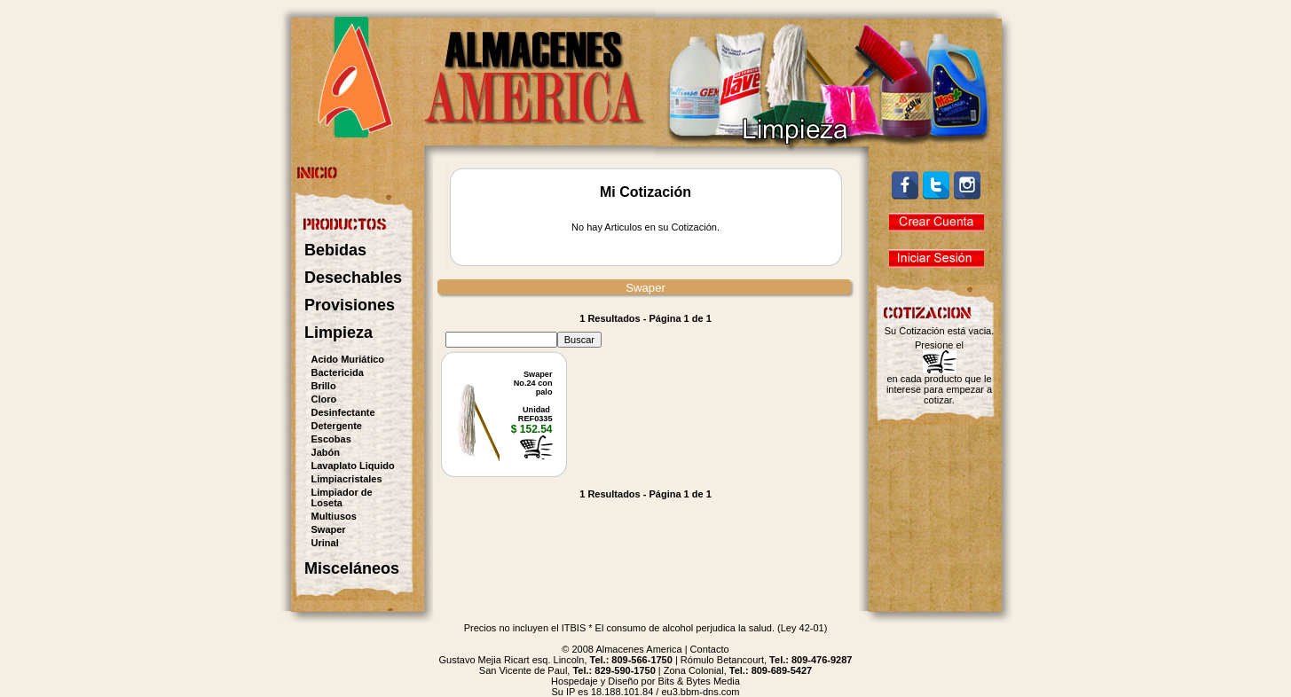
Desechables (353, 277)
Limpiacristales (346, 479)
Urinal (325, 542)
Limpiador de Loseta (342, 497)
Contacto (709, 649)
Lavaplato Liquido (353, 465)
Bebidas (335, 250)
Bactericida (337, 372)
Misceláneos (351, 568)
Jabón (325, 452)
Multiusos (334, 516)
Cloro (324, 399)
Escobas (331, 439)
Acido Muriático (348, 359)
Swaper (328, 529)
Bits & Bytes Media (699, 681)
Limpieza (338, 332)
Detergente (336, 425)
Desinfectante (343, 412)
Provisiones (349, 305)
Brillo (323, 385)
